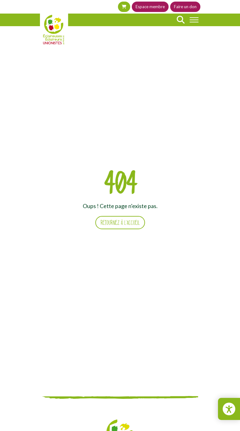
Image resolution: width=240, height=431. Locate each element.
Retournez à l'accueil (120, 222)
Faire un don (185, 6)
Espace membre (150, 6)
